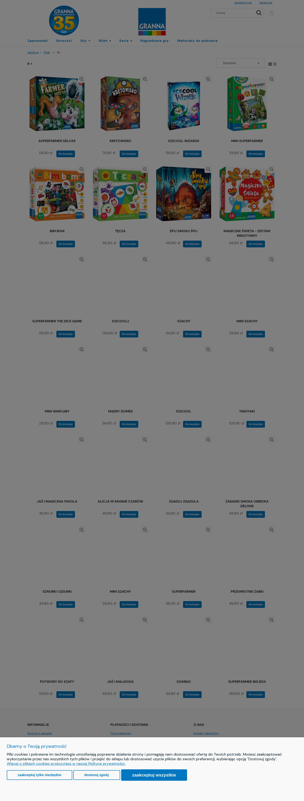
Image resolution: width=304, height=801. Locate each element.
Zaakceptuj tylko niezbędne (39, 775)
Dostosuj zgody (96, 775)
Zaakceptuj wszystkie (154, 775)
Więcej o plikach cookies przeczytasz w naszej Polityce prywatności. (66, 763)
